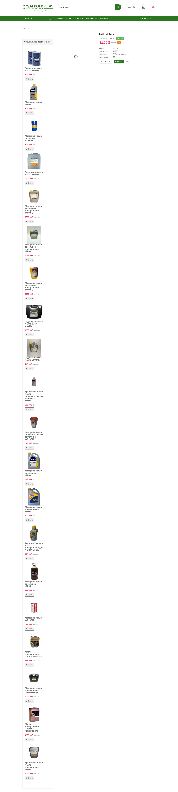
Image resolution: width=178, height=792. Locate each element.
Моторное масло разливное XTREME (33, 138)
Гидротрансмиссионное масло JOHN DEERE (37, 323)
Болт (30, 28)
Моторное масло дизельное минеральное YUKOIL (33, 209)
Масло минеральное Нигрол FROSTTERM (32, 727)
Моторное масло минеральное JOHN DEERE (33, 690)
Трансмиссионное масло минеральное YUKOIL (34, 766)
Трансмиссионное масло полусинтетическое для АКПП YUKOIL (35, 396)
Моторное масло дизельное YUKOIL (33, 473)
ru (134, 7)
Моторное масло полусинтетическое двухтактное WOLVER (35, 435)
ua (129, 7)
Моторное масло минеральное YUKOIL (33, 509)
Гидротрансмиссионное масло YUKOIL (37, 173)
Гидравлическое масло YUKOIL (33, 69)
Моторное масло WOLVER (33, 619)
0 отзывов (111, 38)
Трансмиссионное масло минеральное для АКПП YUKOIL (34, 546)
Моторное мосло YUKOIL (33, 103)
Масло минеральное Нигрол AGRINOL (33, 654)
